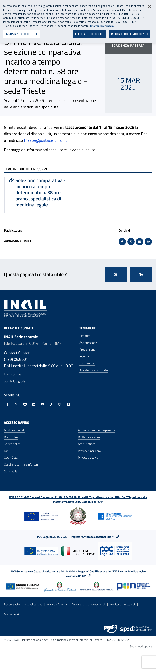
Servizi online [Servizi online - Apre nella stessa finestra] (12, 444)
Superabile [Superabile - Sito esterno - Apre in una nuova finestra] (10, 471)
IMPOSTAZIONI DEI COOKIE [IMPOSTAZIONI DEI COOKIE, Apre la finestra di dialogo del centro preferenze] (21, 33)
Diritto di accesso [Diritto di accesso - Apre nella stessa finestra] (89, 437)
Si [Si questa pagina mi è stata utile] (115, 274)
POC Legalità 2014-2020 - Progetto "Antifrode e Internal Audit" (76, 537)
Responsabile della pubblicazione (23, 604)
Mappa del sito (12, 614)
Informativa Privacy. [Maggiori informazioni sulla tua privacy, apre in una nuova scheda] (102, 25)
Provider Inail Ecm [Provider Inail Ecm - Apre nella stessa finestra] (89, 450)
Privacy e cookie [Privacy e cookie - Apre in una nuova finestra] (88, 457)
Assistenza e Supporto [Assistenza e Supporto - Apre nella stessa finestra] (93, 370)
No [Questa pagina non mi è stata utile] (141, 274)
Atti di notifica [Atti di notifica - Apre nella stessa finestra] (86, 444)
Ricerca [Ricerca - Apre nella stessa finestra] (84, 356)
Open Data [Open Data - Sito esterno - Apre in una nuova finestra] (10, 457)
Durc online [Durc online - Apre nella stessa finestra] (11, 437)
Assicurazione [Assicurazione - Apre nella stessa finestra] (88, 342)
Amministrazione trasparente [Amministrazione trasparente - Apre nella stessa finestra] (96, 430)
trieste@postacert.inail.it (45, 140)
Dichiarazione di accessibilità (88, 604)
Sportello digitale (14, 381)
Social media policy (141, 646)
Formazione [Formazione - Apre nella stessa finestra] (87, 363)
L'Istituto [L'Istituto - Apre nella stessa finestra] (84, 335)
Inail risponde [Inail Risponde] (12, 374)
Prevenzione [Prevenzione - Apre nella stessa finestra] (87, 349)
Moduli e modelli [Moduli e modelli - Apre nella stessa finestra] (14, 430)
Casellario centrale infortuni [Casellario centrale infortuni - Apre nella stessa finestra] (21, 464)
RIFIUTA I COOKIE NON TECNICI (129, 33)
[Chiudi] (149, 5)
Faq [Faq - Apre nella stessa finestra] (6, 450)
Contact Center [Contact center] (17, 353)
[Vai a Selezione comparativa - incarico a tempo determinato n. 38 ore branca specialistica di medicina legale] (41, 192)
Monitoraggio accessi (122, 604)
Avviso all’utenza (57, 604)
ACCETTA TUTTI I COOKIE (89, 33)
